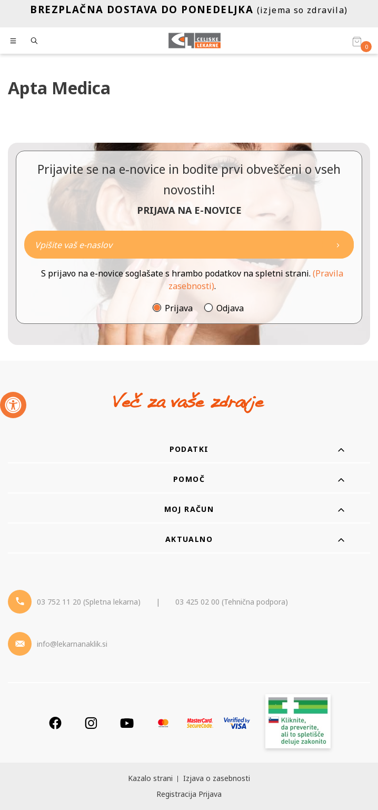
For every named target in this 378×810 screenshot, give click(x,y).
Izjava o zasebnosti (216, 778)
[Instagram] (91, 723)
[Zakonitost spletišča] (298, 723)
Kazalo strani (150, 778)
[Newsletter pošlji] (338, 245)
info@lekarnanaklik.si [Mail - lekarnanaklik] (72, 644)
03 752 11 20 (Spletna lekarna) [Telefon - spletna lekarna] (89, 602)
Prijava (179, 308)
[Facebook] (55, 723)
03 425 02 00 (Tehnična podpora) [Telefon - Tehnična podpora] (231, 602)
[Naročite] (189, 245)
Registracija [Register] (176, 794)
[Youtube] (127, 723)
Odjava (230, 308)
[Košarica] (357, 41)
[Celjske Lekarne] (194, 40)
